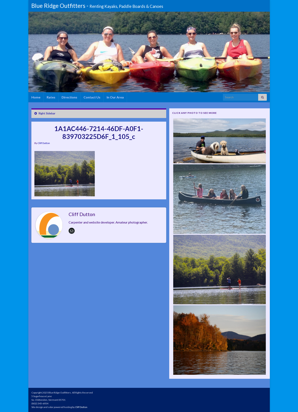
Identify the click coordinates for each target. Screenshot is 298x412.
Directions (69, 97)
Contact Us (92, 97)
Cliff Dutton (44, 143)
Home (35, 97)
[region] (150, 52)
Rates (51, 97)
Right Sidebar (46, 113)
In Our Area (115, 97)
